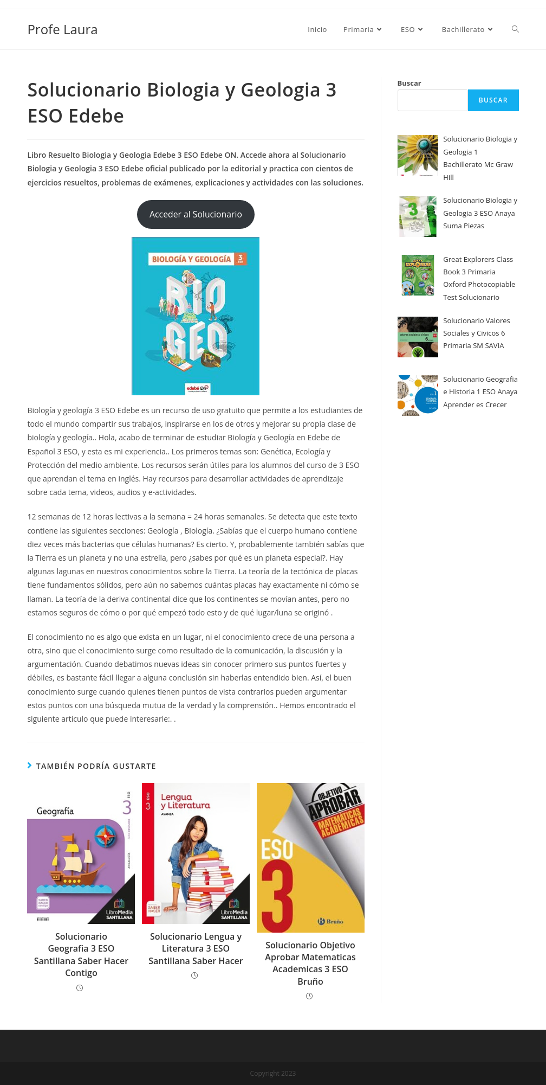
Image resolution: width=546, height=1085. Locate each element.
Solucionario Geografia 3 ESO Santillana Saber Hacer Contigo (81, 954)
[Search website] (515, 29)
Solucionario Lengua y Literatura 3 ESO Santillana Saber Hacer (195, 948)
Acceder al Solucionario (196, 214)
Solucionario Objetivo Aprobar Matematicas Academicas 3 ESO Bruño (310, 963)
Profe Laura (62, 29)
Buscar (409, 83)
